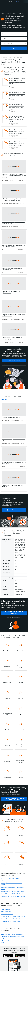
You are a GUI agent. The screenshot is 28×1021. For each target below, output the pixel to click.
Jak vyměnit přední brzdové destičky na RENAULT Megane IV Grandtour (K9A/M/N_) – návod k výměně (17, 118)
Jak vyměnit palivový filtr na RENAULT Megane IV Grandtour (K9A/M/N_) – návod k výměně (16, 106)
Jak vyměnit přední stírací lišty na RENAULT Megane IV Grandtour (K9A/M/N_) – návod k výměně (16, 131)
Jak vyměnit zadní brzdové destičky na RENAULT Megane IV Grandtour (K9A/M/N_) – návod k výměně (17, 94)
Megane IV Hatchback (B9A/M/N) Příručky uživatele (13, 893)
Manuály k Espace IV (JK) (7, 911)
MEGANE (20, 13)
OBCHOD (11, 1)
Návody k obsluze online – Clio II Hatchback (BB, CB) (13, 916)
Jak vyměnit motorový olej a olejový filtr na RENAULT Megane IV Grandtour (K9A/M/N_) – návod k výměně (17, 81)
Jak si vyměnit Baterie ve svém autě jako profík (12, 934)
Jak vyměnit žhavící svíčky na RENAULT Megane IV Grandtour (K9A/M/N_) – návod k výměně (16, 143)
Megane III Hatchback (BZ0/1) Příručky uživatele (12, 891)
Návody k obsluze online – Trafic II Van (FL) (11, 918)
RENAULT (13, 13)
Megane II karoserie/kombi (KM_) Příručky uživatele (13, 896)
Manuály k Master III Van (7, 914)
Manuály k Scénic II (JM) (6, 909)
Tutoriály (7, 13)
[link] (14, 83)
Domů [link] (2, 13)
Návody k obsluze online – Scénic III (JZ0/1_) (11, 921)
